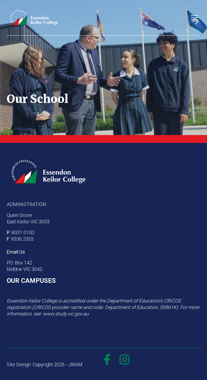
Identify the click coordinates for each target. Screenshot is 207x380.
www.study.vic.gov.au (66, 314)
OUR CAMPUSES (31, 280)
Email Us (16, 252)
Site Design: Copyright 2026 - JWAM (44, 364)
